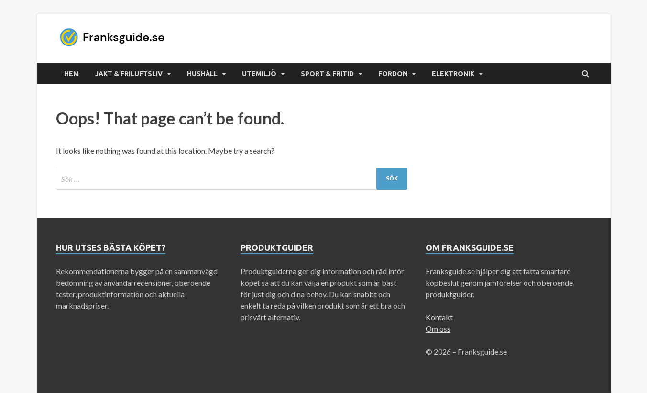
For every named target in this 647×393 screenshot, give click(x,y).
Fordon (392, 74)
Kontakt (439, 317)
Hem (71, 74)
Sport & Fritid (327, 74)
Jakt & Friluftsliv (129, 74)
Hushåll (202, 74)
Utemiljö (259, 74)
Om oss (438, 328)
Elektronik (453, 74)
